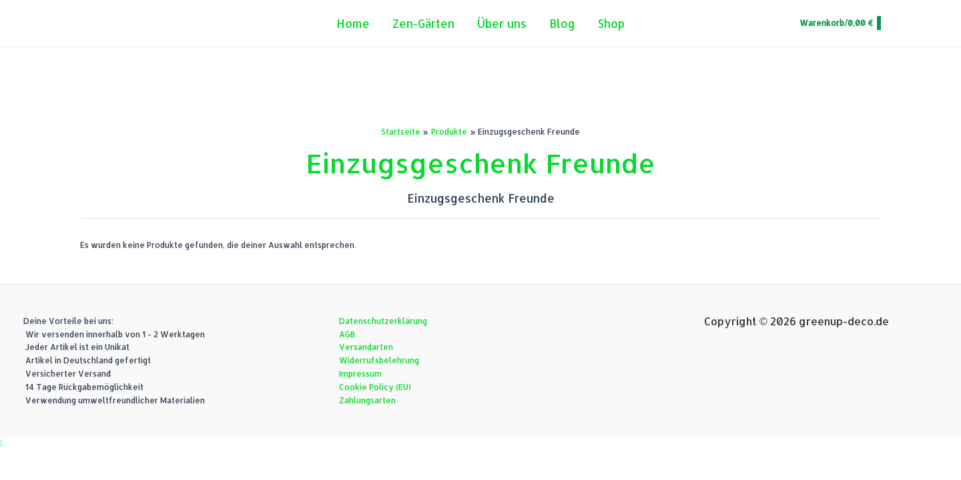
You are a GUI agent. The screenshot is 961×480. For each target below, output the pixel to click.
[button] (1, 443)
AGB (347, 334)
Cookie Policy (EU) (375, 387)
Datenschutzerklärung (383, 321)
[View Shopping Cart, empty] (839, 23)
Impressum (360, 374)
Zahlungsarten (367, 400)
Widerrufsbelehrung (379, 360)
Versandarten (366, 347)
